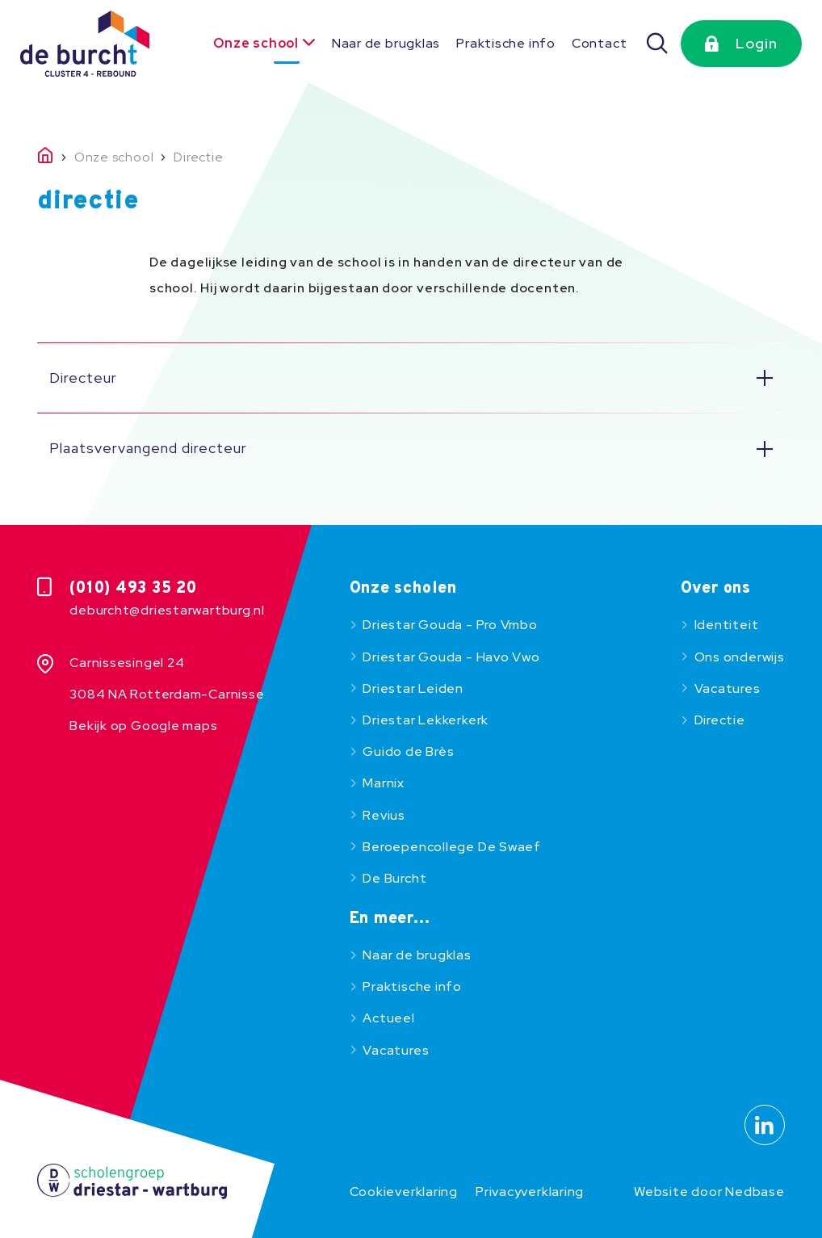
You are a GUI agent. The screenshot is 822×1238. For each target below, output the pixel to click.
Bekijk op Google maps (143, 725)
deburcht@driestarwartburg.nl (167, 610)
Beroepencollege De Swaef (452, 846)
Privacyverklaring (530, 1191)
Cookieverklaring (404, 1191)
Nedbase (754, 1191)
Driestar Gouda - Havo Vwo (451, 656)
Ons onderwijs (739, 656)
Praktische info (506, 43)
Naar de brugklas (386, 43)
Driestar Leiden (413, 688)
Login (757, 43)
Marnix (384, 782)
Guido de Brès (408, 751)
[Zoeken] (658, 43)
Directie (719, 719)
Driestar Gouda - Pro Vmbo (450, 624)
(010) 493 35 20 (133, 588)
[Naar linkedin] (764, 1125)
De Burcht (394, 878)
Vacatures (727, 688)
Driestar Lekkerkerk (426, 719)
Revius (384, 815)
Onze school (256, 43)
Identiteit (726, 624)
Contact (599, 43)
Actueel (388, 1017)
